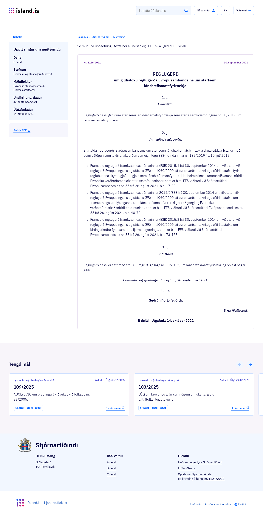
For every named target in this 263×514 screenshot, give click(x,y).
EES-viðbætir (186, 468)
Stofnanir (195, 504)
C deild (111, 474)
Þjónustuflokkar (55, 503)
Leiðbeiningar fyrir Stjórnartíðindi (200, 462)
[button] (206, 10)
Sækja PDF (21, 130)
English (242, 504)
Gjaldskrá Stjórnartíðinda (195, 474)
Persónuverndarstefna (218, 504)
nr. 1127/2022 (214, 478)
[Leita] (186, 10)
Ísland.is (34, 503)
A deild (111, 462)
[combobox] (163, 10)
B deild (111, 468)
